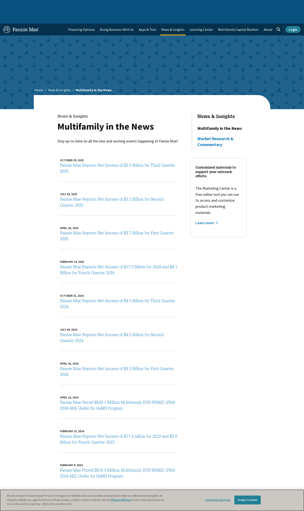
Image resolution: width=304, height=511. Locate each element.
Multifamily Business (73, 5)
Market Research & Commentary (215, 128)
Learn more (204, 209)
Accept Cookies (247, 500)
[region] (152, 500)
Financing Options (81, 16)
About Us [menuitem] (202, 5)
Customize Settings (218, 500)
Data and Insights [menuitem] (227, 5)
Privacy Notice (121, 500)
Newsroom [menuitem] (253, 5)
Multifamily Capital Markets (238, 16)
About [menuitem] (268, 16)
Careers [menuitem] (271, 5)
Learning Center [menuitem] (201, 16)
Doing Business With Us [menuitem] (117, 16)
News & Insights (59, 76)
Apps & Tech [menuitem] (147, 16)
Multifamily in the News (219, 114)
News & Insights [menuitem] (173, 16)
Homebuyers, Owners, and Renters (146, 5)
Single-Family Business (36, 5)
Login (293, 16)
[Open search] (278, 16)
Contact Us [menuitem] (290, 5)
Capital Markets (104, 5)
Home (10, 5)
